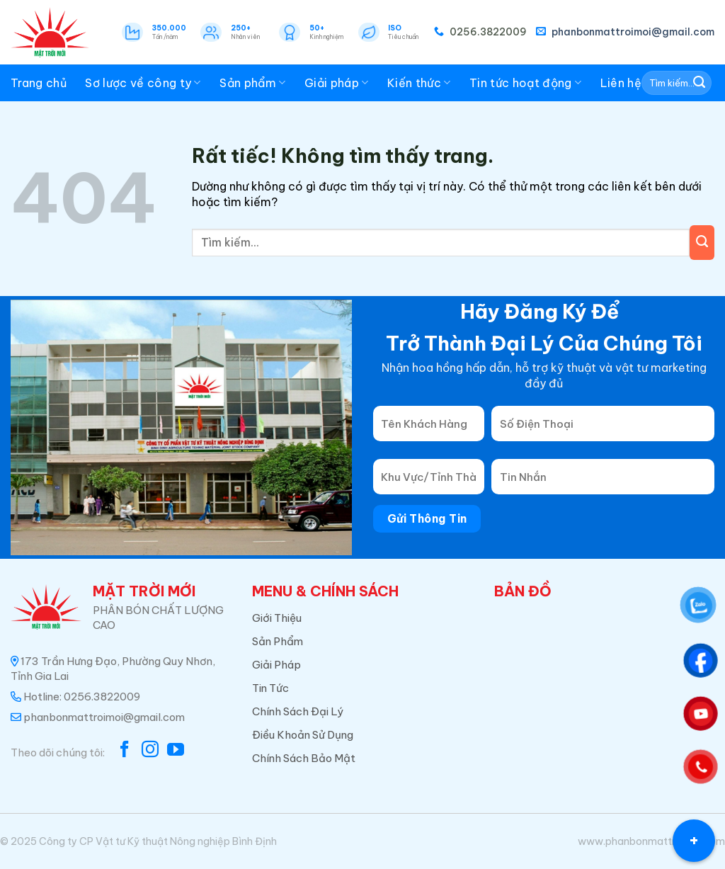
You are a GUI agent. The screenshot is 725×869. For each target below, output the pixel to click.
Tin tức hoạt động (525, 83)
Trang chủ (39, 83)
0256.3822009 (480, 31)
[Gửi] (699, 83)
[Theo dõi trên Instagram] (150, 750)
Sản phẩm (252, 83)
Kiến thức (418, 83)
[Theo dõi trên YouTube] (175, 750)
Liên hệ (620, 83)
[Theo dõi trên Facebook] (124, 750)
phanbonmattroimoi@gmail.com (625, 31)
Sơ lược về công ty (142, 83)
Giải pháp (336, 83)
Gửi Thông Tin (427, 518)
